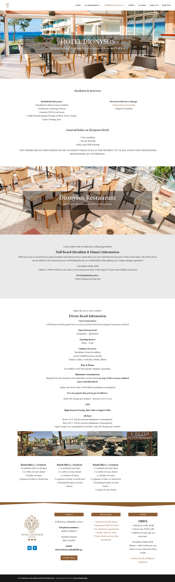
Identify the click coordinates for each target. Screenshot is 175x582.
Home (78, 5)
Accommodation (91, 5)
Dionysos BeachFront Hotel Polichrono (38, 578)
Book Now (166, 5)
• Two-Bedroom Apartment (106, 529)
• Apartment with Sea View (106, 525)
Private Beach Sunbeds (124, 105)
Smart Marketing (80, 578)
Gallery (131, 5)
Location (142, 5)
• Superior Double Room (106, 522)
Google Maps (69, 557)
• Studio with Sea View (105, 532)
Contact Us (154, 5)
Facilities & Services (113, 5)
